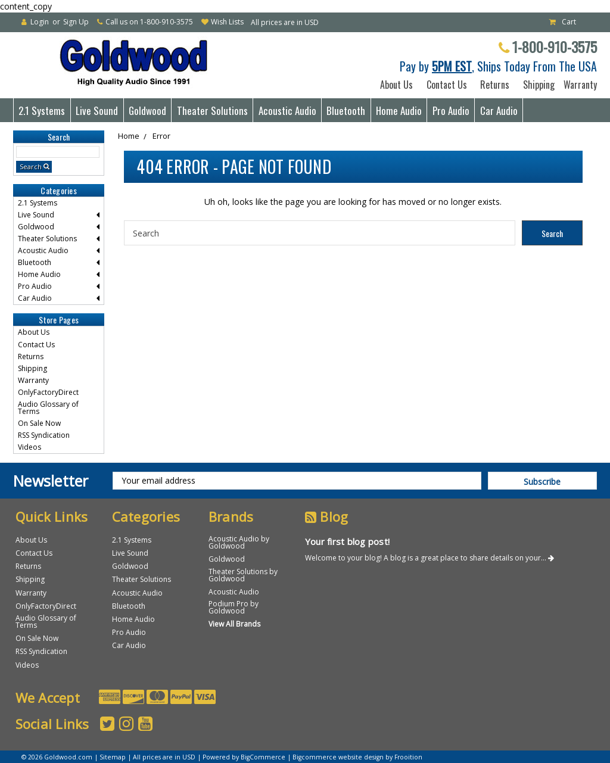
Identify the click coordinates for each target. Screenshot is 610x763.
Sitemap (112, 757)
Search (31, 166)
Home (128, 135)
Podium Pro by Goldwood (233, 607)
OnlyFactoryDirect (48, 392)
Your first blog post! (347, 541)
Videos (29, 447)
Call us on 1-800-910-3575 (149, 22)
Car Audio (499, 110)
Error (161, 135)
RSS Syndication (44, 435)
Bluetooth (345, 110)
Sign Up (76, 22)
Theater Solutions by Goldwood (243, 575)
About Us (396, 84)
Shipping (536, 84)
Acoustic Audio (287, 110)
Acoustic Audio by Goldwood (238, 542)
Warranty (578, 84)
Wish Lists (227, 22)
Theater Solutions (212, 110)
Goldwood (147, 110)
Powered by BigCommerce (244, 757)
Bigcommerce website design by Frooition (357, 757)
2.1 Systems (41, 110)
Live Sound (97, 110)
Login (39, 22)
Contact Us (447, 84)
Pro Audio (450, 110)
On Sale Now (39, 423)
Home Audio (399, 110)
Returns (494, 84)
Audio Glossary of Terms (48, 407)
